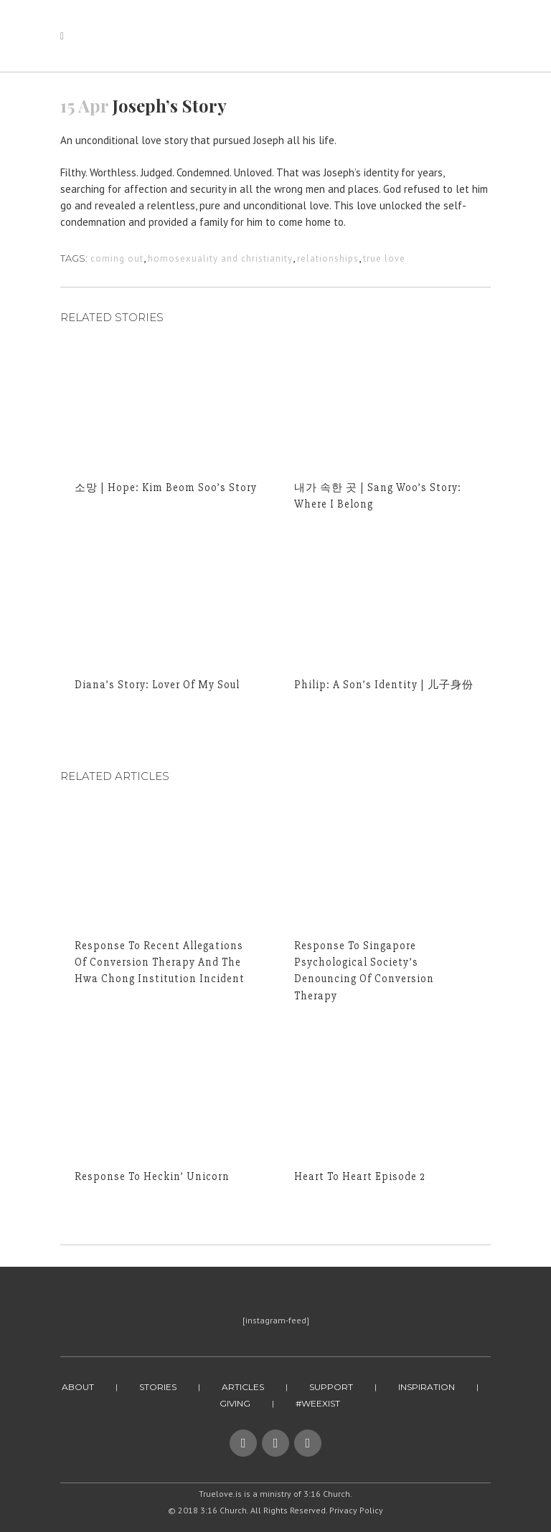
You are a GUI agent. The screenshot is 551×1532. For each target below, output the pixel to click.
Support (331, 1386)
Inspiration (426, 1386)
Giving (235, 1403)
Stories (157, 1386)
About (78, 1386)
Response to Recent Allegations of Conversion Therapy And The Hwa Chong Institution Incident (160, 962)
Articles (243, 1386)
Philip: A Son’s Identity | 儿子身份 (384, 684)
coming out (116, 258)
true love (384, 258)
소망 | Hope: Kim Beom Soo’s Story (166, 487)
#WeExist (318, 1403)
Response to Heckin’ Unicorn (152, 1176)
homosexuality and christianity (220, 258)
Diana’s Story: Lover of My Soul (157, 684)
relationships (328, 258)
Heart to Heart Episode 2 (359, 1176)
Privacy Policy (356, 1510)
